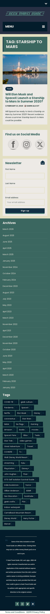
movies (37, 429)
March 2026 (8, 229)
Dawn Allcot (31, 106)
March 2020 (8, 375)
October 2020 (9, 349)
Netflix (8, 413)
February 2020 (9, 381)
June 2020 (7, 356)
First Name (10, 169)
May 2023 (7, 305)
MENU (9, 26)
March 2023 (8, 318)
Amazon (9, 429)
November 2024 (10, 267)
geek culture (28, 402)
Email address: (25, 201)
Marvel (9, 524)
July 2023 (7, 299)
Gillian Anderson (13, 490)
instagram (22, 604)
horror (30, 485)
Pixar (27, 474)
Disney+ (27, 468)
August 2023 (8, 292)
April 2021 (7, 330)
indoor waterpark (13, 507)
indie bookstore (13, 485)
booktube (30, 496)
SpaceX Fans (11, 435)
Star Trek (10, 441)
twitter (28, 604)
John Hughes (11, 474)
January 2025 (9, 261)
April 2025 (7, 248)
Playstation (11, 468)
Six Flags (21, 424)
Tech (9, 89)
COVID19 (9, 452)
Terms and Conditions (15, 612)
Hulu (24, 463)
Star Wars (28, 418)
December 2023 (10, 286)
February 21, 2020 (14, 106)
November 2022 (10, 324)
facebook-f (17, 604)
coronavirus (11, 418)
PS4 (25, 501)
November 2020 (10, 343)
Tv (22, 452)
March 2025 (8, 254)
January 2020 (9, 387)
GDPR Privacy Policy (35, 612)
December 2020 (10, 337)
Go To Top (33, 604)
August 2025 (8, 235)
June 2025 (7, 242)
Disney (39, 413)
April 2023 (7, 311)
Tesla (39, 435)
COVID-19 (10, 402)
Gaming (36, 424)
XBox (27, 435)
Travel (31, 446)
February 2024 (9, 280)
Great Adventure (13, 446)
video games (27, 441)
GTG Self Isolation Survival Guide (20, 479)
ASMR (30, 490)
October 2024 (9, 273)
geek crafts (11, 501)
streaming (10, 463)
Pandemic (11, 407)
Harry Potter (30, 518)
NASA (8, 424)
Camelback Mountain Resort (19, 513)
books (23, 429)
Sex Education (12, 496)
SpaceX (26, 407)
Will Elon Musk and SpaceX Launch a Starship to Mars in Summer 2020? (24, 98)
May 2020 (7, 362)
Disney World (11, 518)
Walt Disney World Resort (17, 457)
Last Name (10, 183)
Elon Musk (23, 413)
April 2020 (7, 368)
